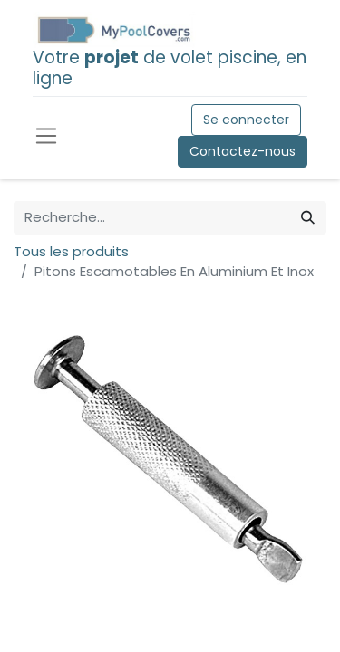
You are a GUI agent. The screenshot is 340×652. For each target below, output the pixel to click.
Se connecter (246, 119)
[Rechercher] (307, 218)
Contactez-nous (242, 151)
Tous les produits (71, 251)
